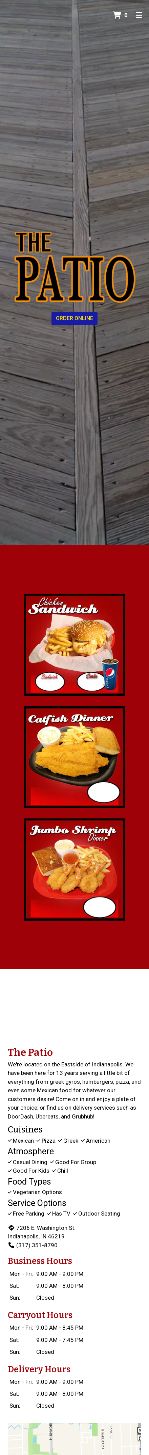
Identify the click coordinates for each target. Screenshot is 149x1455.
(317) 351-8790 (33, 1245)
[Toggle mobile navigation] (139, 15)
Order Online (74, 318)
